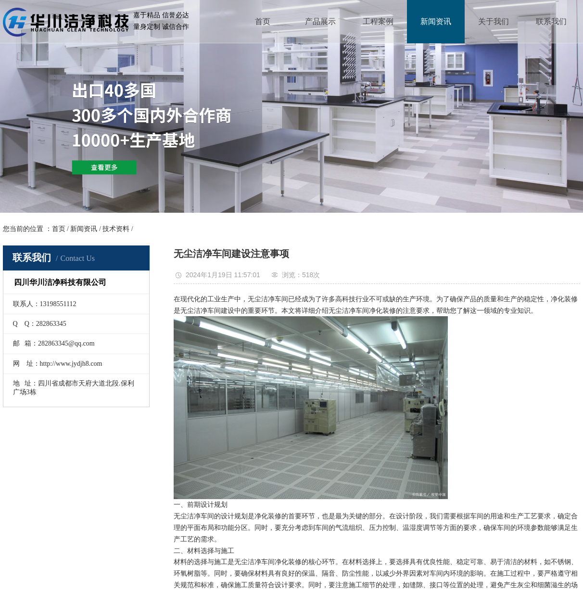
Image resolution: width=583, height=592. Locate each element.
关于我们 (493, 21)
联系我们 (551, 21)
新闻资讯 (435, 21)
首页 (262, 21)
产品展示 (320, 21)
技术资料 (115, 228)
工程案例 (378, 21)
